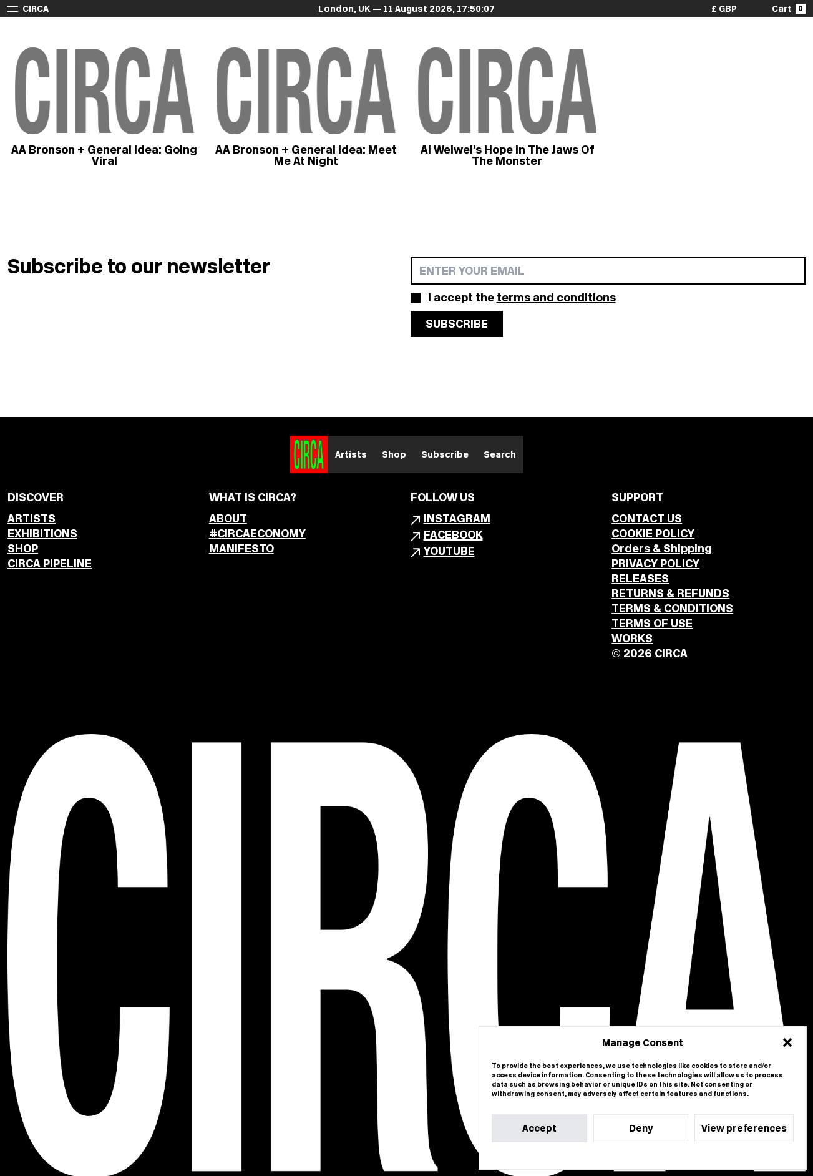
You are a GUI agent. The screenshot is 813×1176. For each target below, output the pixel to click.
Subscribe (445, 454)
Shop (394, 454)
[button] (787, 1042)
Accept (539, 1128)
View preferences (744, 1128)
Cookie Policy (605, 1156)
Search (500, 454)
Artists (351, 454)
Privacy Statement (665, 1156)
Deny (641, 1128)
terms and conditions (556, 297)
